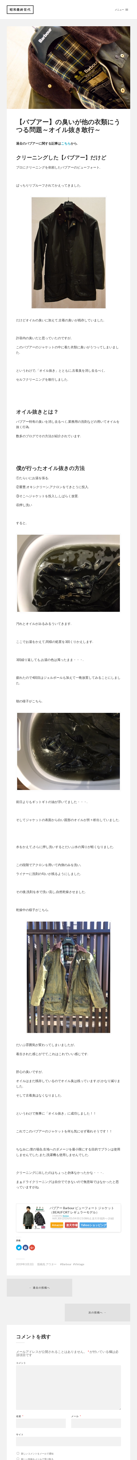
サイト (20, 1416)
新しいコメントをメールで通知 (37, 1435)
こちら (66, 144)
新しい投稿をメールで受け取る (37, 1441)
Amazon (59, 1225)
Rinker (66, 1216)
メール (76, 1398)
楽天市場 (78, 1225)
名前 (19, 1398)
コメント (21, 1345)
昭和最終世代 (20, 10)
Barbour (67, 1270)
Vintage (79, 1270)
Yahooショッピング (66, 1231)
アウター (51, 1270)
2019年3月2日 (25, 1270)
